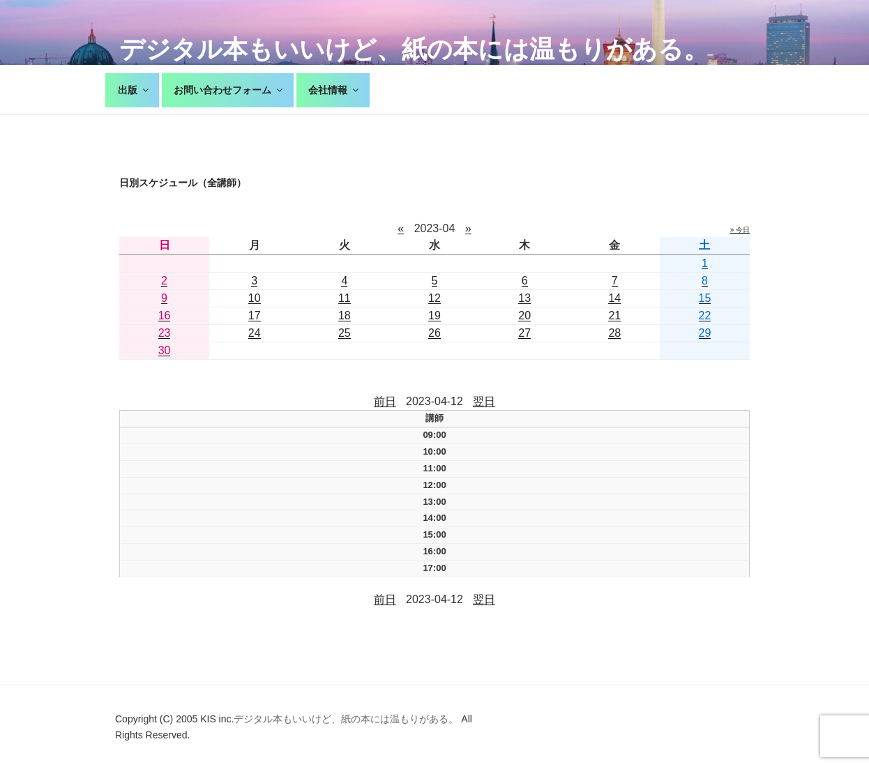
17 (254, 315)
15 (705, 298)
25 (344, 333)
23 (164, 333)
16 (164, 315)
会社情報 (334, 90)
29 (705, 333)
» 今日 (740, 230)
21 (614, 315)
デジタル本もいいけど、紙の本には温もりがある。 (414, 49)
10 (254, 298)
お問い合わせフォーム (229, 90)
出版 (134, 90)
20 (524, 315)
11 (344, 298)
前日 (385, 401)
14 (614, 298)
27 (524, 333)
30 (164, 350)
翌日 (484, 401)
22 (705, 315)
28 (614, 333)
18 (344, 315)
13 (524, 298)
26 (434, 333)
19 (434, 315)
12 (434, 298)
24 (254, 333)
